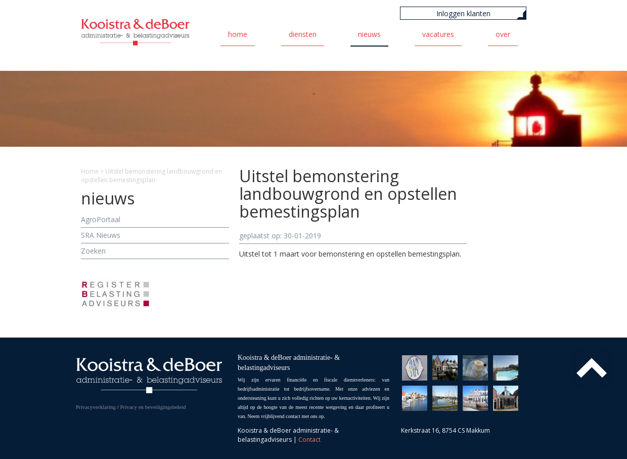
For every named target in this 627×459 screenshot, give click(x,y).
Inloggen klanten (463, 13)
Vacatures (438, 34)
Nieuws (369, 34)
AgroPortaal (100, 219)
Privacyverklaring (96, 407)
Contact (309, 439)
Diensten (303, 34)
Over (503, 34)
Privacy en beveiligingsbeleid (153, 407)
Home (237, 34)
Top (591, 368)
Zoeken (93, 251)
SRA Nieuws (100, 235)
